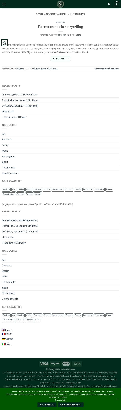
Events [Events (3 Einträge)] (78, 189)
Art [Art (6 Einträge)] (13, 189)
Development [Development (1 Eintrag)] (57, 189)
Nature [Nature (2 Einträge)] (109, 189)
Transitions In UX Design (14, 116)
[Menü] (4, 4)
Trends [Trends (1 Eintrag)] (29, 194)
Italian (6, 344)
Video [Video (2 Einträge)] (37, 194)
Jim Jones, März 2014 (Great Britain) (20, 94)
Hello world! (8, 111)
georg (78, 35)
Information (46, 69)
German (7, 338)
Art (3, 133)
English (7, 330)
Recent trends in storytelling (60, 27)
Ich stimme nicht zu (70, 405)
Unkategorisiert (10, 173)
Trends (54, 69)
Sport (5, 161)
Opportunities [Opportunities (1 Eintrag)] (8, 194)
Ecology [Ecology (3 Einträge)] (69, 189)
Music (5, 150)
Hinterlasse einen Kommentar (107, 69)
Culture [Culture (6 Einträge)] (47, 189)
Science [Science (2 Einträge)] (20, 194)
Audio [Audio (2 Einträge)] (28, 189)
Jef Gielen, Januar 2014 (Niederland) (20, 105)
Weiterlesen (60, 58)
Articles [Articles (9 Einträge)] (20, 189)
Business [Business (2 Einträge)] (37, 189)
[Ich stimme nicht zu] (117, 399)
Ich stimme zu (47, 405)
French (7, 333)
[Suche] (109, 4)
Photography (9, 156)
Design (5, 145)
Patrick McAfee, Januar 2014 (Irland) (20, 100)
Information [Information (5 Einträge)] (88, 189)
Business (60, 22)
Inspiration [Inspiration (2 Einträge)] (99, 189)
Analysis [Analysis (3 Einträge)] (6, 189)
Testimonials (8, 167)
